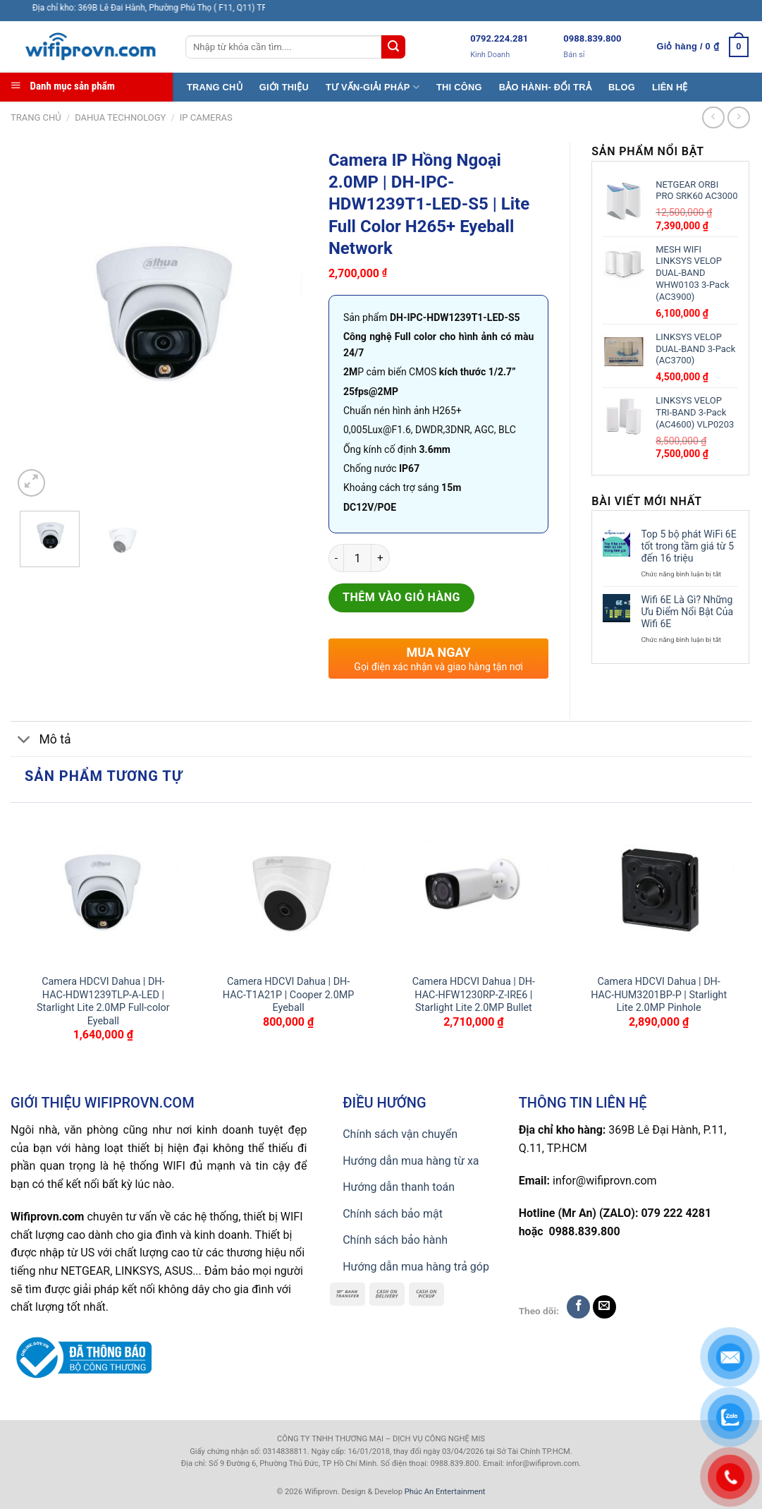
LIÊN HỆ (670, 87)
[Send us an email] (604, 1307)
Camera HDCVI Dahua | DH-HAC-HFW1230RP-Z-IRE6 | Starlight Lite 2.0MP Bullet (473, 995)
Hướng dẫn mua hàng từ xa (411, 1161)
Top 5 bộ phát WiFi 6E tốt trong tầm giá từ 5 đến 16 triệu (688, 546)
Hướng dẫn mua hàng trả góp (416, 1266)
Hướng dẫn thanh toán (399, 1187)
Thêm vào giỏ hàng (401, 597)
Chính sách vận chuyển (400, 1134)
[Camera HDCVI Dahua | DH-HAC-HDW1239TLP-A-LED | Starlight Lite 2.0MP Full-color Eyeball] (103, 888)
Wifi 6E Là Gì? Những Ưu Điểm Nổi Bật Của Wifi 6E (687, 611)
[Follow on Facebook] (578, 1307)
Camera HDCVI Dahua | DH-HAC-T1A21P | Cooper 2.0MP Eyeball (289, 995)
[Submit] (393, 47)
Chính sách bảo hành (395, 1240)
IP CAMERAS (206, 117)
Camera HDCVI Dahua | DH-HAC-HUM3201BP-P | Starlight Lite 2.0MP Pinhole (659, 995)
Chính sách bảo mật (393, 1213)
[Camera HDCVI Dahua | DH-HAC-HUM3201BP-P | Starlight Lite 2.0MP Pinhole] (658, 888)
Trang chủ (36, 117)
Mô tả (41, 740)
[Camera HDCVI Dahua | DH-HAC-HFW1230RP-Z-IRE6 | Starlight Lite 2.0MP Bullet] (473, 888)
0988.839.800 (592, 38)
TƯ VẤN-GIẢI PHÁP (372, 87)
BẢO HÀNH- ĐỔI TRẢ (545, 87)
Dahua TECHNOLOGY (120, 117)
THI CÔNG (459, 87)
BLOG (621, 87)
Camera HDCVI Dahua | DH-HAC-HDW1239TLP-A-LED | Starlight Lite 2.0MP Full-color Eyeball (103, 1001)
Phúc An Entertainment (445, 1491)
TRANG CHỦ (214, 87)
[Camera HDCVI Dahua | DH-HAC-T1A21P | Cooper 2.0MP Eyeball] (288, 888)
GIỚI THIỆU (284, 87)
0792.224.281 (499, 38)
